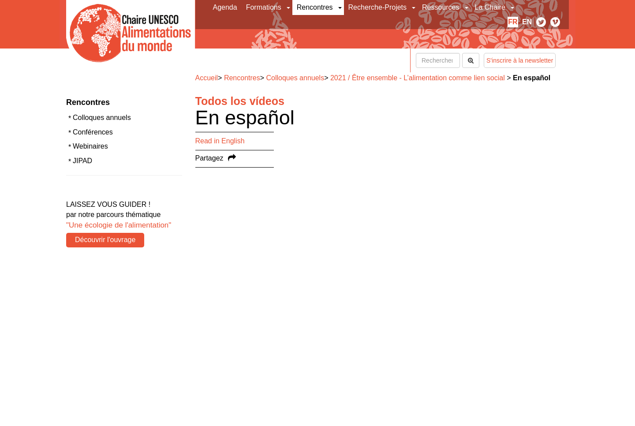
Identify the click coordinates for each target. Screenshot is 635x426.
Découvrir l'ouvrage (105, 239)
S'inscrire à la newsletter (519, 60)
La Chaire (490, 7)
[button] (289, 7)
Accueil (206, 78)
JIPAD (82, 160)
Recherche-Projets (377, 7)
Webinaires (90, 146)
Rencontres (315, 7)
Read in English (220, 141)
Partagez (209, 158)
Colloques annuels (102, 117)
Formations (263, 7)
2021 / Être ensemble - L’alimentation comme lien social (417, 78)
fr (512, 22)
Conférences (93, 132)
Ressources (440, 7)
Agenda (225, 7)
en (527, 22)
